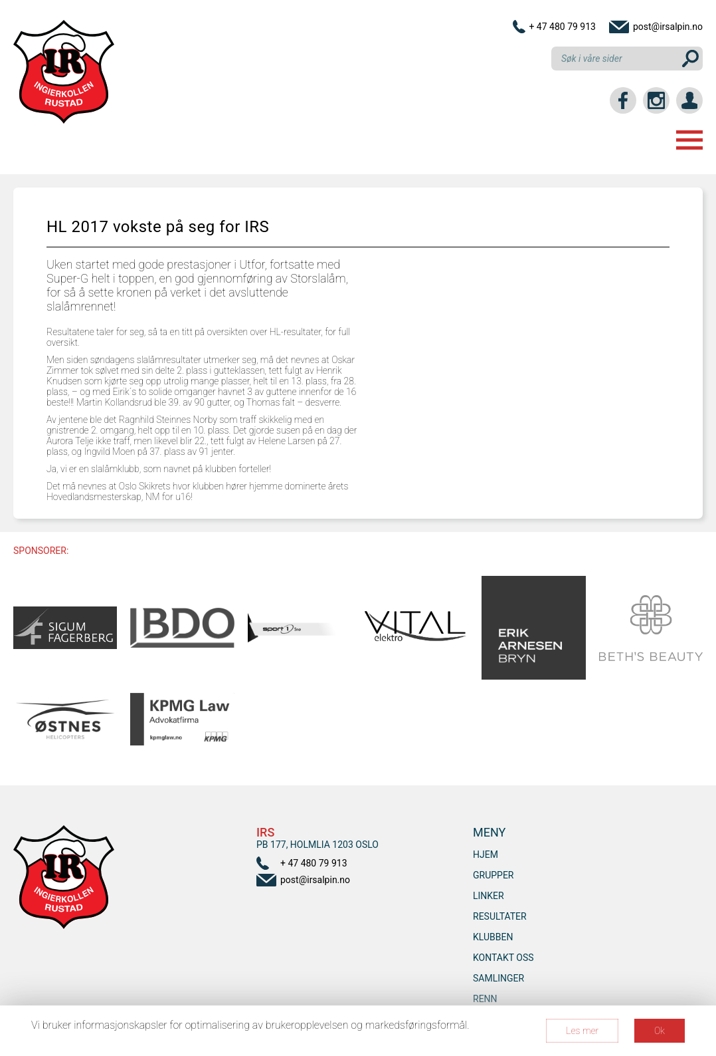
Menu (689, 140)
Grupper (493, 875)
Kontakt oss (503, 957)
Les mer (582, 1030)
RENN (485, 998)
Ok (659, 1030)
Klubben (493, 937)
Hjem (485, 854)
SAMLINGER (498, 978)
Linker (488, 895)
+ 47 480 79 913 (562, 26)
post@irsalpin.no (668, 26)
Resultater (500, 916)
